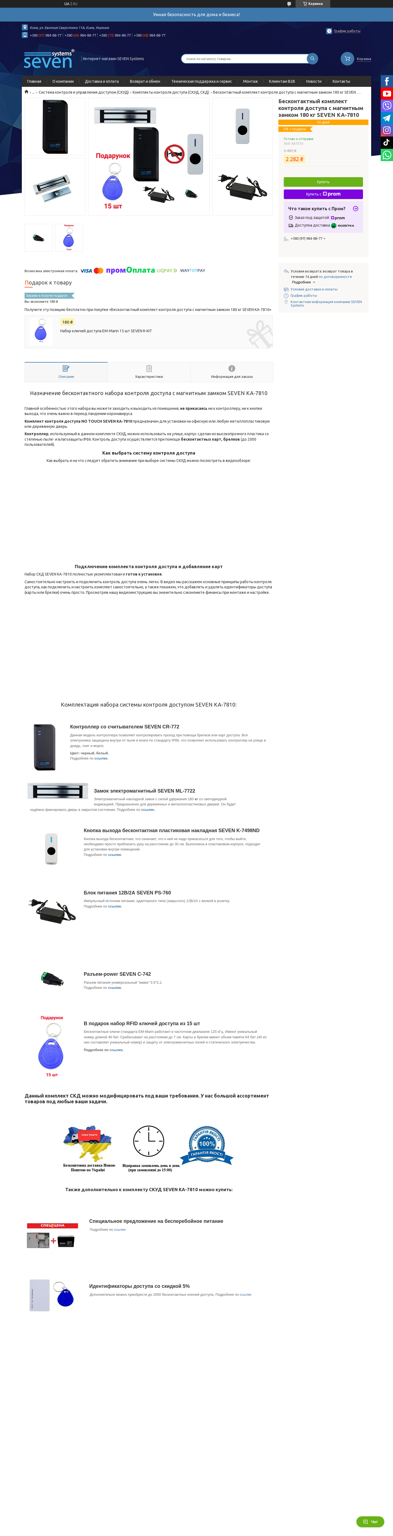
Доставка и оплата (102, 81)
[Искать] (312, 58)
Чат (370, 1521)
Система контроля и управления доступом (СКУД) (84, 92)
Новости (313, 81)
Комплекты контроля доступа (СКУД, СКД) (171, 92)
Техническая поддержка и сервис (201, 81)
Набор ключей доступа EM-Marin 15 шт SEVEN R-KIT (106, 331)
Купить (323, 182)
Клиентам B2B (282, 81)
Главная (34, 81)
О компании (63, 81)
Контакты (341, 81)
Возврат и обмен (145, 81)
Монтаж (250, 81)
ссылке (101, 758)
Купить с (323, 194)
